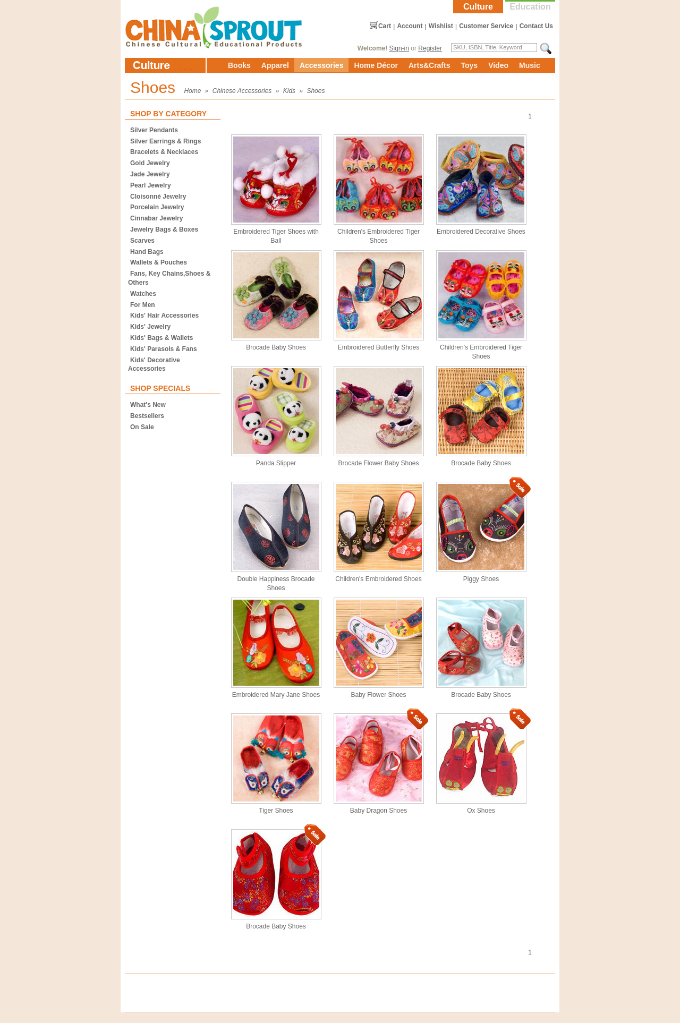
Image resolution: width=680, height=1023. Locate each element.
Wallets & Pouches (158, 262)
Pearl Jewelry (150, 185)
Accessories (322, 65)
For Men (142, 305)
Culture (478, 6)
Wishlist (441, 26)
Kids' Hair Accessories (164, 315)
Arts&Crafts (429, 65)
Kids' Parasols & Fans (163, 349)
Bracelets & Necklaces (164, 152)
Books (239, 65)
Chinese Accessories (242, 91)
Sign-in (399, 48)
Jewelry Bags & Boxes (164, 229)
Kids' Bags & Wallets (161, 338)
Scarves (142, 240)
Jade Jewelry (150, 174)
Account (409, 26)
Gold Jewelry (150, 163)
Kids (289, 91)
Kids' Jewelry (150, 326)
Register (430, 48)
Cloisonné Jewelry (158, 196)
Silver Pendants (154, 130)
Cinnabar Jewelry (156, 218)
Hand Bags (147, 251)
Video (498, 65)
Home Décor (375, 65)
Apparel (275, 65)
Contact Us (536, 26)
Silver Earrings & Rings (165, 141)
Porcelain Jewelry (157, 207)
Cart (384, 26)
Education (529, 6)
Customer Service (486, 26)
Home (192, 91)
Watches (143, 293)
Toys (469, 65)
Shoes (316, 91)
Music (529, 65)
